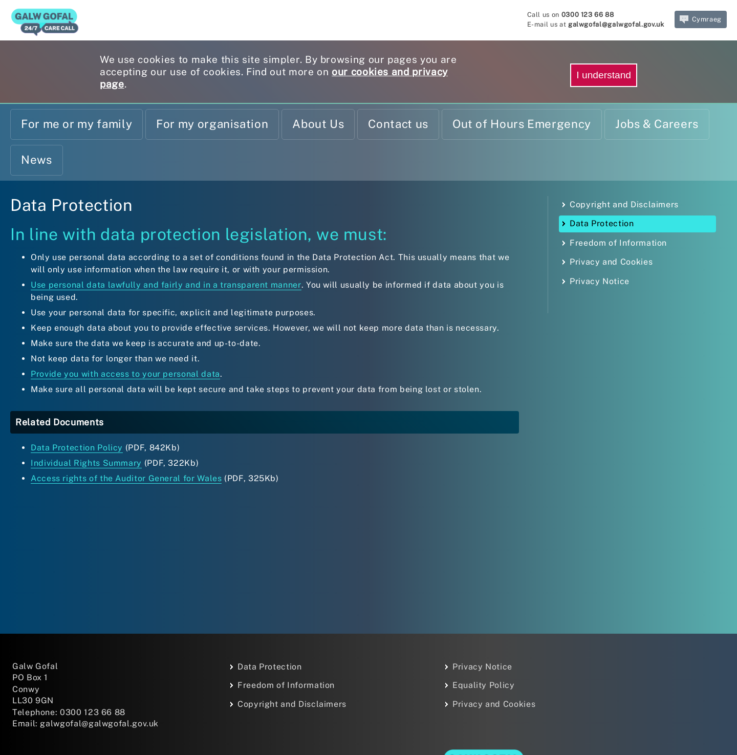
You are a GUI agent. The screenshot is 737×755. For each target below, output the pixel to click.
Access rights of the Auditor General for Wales (126, 478)
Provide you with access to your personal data (125, 374)
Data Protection (602, 223)
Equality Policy (483, 685)
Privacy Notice (600, 281)
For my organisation (212, 124)
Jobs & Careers (657, 124)
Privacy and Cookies (611, 262)
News (36, 159)
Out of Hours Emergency (521, 124)
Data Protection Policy (77, 447)
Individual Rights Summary (86, 463)
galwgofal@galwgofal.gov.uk (616, 24)
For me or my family (76, 124)
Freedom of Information (618, 243)
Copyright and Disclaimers (624, 204)
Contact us (398, 124)
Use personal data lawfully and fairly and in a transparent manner (166, 285)
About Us (318, 124)
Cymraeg (701, 19)
